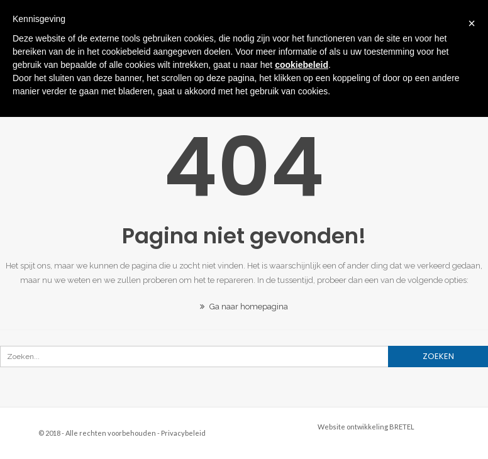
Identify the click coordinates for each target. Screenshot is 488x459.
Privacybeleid (183, 433)
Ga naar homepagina (244, 306)
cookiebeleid (301, 65)
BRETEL (401, 427)
